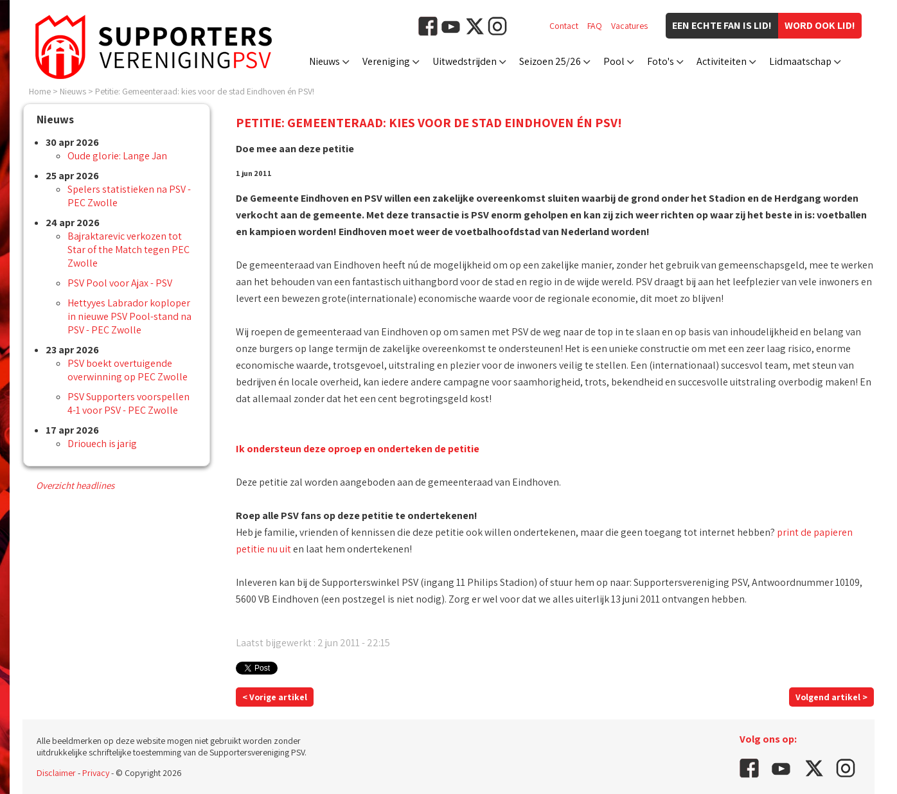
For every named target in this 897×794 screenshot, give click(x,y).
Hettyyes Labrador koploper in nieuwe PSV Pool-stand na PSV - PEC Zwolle (129, 316)
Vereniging (386, 61)
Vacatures (629, 25)
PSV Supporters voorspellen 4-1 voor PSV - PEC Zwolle (128, 403)
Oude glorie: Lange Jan (117, 156)
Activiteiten (722, 61)
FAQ (594, 25)
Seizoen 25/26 (550, 61)
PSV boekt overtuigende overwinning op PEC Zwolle (127, 370)
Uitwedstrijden (464, 61)
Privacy (95, 773)
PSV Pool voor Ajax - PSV (119, 283)
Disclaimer (56, 773)
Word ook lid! (820, 25)
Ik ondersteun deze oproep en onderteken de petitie (357, 448)
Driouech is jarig (102, 443)
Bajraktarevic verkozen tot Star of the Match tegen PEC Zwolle (128, 249)
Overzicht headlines (75, 485)
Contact (563, 25)
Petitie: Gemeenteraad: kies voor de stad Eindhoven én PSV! (204, 91)
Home (40, 91)
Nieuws (324, 61)
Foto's (660, 61)
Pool (614, 61)
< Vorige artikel (274, 697)
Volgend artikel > (831, 697)
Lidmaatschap (800, 61)
